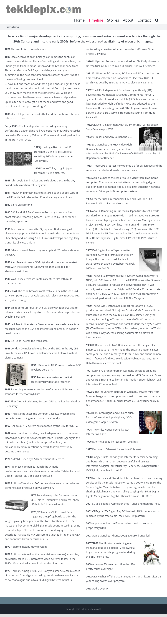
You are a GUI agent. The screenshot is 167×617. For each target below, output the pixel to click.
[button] (156, 20)
